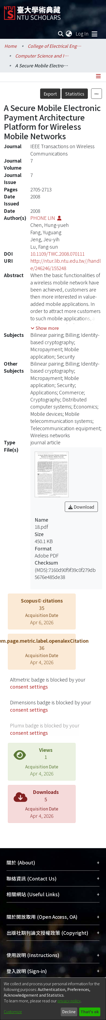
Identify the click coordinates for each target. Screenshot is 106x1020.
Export (50, 93)
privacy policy (69, 1000)
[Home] (32, 11)
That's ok (90, 1011)
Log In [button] (82, 33)
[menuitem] (69, 33)
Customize (13, 1011)
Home (10, 46)
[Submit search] (60, 33)
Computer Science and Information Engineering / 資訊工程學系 (42, 55)
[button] (44, 327)
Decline (69, 1011)
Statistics (74, 93)
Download (81, 506)
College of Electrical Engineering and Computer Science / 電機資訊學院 (55, 46)
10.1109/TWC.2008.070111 (57, 253)
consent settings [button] (29, 686)
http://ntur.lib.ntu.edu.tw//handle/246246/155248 (65, 264)
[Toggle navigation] (94, 33)
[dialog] (53, 999)
